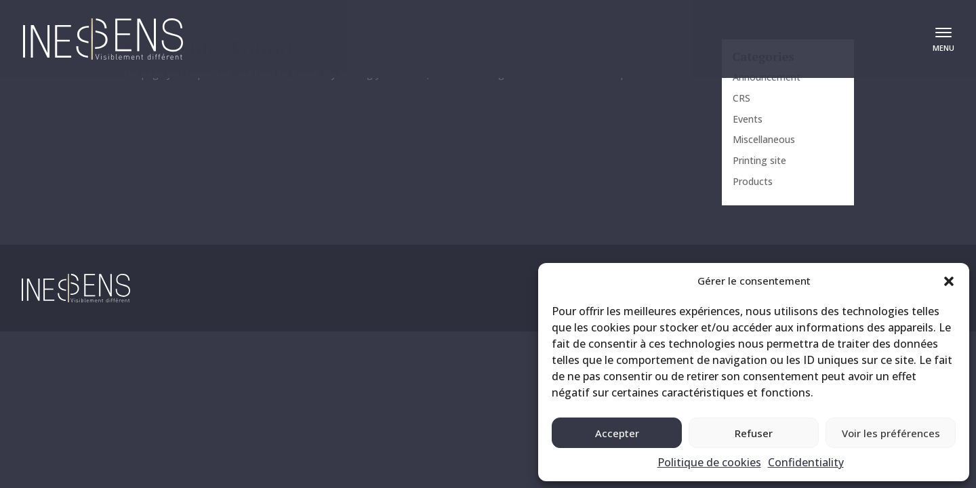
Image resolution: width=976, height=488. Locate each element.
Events (747, 119)
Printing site (759, 160)
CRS (741, 98)
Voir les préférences (891, 433)
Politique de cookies (709, 462)
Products (753, 181)
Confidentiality (806, 462)
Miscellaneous (764, 139)
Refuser (754, 433)
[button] (949, 281)
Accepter (617, 433)
